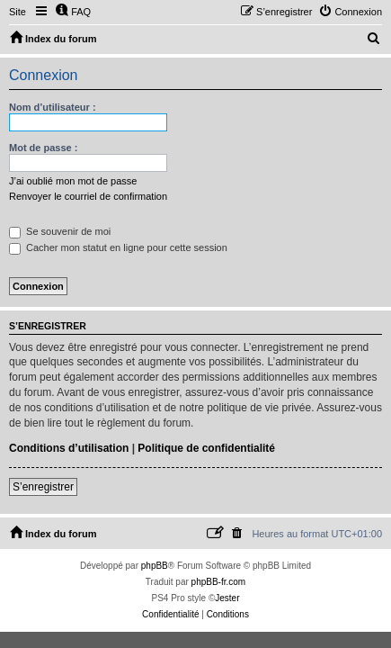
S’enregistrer (43, 487)
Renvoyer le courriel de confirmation (88, 196)
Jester (227, 598)
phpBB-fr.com (218, 582)
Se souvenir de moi (60, 231)
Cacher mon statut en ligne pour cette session (118, 247)
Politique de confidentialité (206, 448)
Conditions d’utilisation (69, 448)
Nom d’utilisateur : (52, 107)
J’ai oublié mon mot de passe (73, 181)
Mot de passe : (43, 147)
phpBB (154, 566)
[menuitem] (73, 11)
